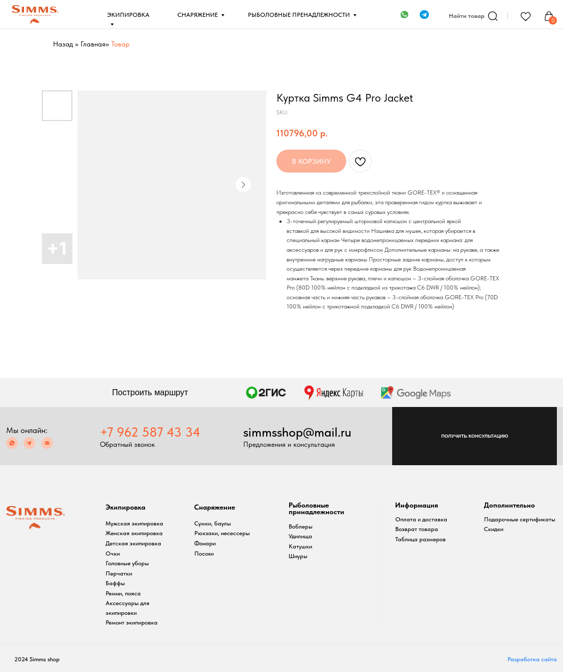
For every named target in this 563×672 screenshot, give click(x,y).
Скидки (493, 529)
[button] (474, 436)
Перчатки (119, 573)
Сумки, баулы (212, 523)
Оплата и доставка (421, 519)
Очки (113, 553)
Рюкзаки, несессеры (222, 533)
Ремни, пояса (123, 593)
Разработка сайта (532, 659)
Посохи (204, 553)
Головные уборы (127, 563)
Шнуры (298, 556)
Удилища (300, 536)
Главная (93, 44)
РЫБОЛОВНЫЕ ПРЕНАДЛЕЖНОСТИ (299, 14)
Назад (63, 44)
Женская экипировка (134, 533)
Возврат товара (416, 529)
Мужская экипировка (134, 523)
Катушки (300, 546)
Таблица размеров (420, 539)
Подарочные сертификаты (519, 519)
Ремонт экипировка (132, 622)
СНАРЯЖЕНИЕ (197, 14)
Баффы (115, 583)
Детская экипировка (133, 543)
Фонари (205, 543)
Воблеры (301, 526)
